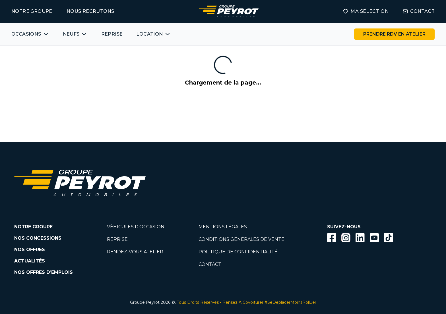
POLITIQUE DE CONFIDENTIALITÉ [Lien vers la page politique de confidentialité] (238, 252)
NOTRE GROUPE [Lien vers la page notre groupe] (31, 11)
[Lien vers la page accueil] (229, 11)
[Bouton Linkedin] (360, 237)
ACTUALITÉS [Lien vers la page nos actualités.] (29, 261)
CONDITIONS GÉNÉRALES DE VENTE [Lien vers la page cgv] (241, 239)
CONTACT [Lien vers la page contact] (419, 11)
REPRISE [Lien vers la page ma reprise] (112, 34)
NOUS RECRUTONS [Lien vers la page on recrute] (90, 11)
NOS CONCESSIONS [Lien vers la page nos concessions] (37, 238)
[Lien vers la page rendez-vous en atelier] (394, 34)
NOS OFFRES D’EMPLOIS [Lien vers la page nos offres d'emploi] (43, 272)
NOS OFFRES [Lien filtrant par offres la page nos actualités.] (29, 249)
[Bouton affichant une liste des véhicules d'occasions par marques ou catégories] (30, 34)
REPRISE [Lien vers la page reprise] (117, 239)
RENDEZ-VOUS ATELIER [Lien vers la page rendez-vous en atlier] (135, 252)
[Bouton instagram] (345, 237)
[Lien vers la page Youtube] (374, 238)
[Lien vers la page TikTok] (388, 238)
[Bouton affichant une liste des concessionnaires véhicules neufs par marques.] (75, 34)
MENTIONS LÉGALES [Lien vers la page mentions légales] (223, 226)
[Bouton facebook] (331, 237)
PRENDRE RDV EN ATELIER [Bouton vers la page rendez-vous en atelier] (394, 34)
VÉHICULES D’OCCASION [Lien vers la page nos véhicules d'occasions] (135, 226)
